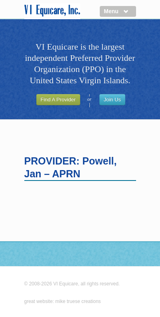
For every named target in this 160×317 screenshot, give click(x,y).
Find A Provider (58, 99)
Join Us (112, 99)
